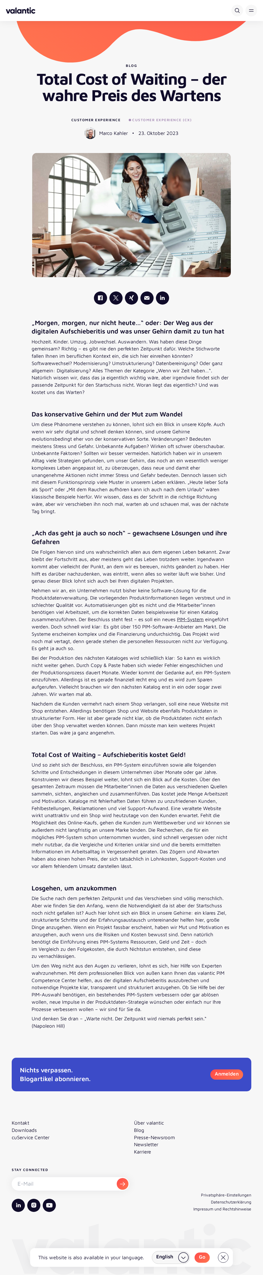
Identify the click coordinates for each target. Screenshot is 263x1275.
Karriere (142, 1152)
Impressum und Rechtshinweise (222, 1208)
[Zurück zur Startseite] (20, 10)
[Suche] (237, 10)
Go (202, 1257)
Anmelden (227, 1074)
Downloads (24, 1130)
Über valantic (149, 1123)
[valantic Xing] (131, 298)
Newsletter (146, 1144)
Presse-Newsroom (154, 1137)
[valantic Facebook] (100, 298)
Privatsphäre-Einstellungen (226, 1194)
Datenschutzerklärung (231, 1201)
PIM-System (190, 619)
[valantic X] (116, 298)
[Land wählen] (171, 1257)
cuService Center (30, 1137)
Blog (139, 1130)
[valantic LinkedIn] (162, 298)
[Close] (223, 1257)
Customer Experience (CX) (160, 120)
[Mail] (147, 298)
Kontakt (20, 1123)
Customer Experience (96, 120)
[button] (251, 10)
